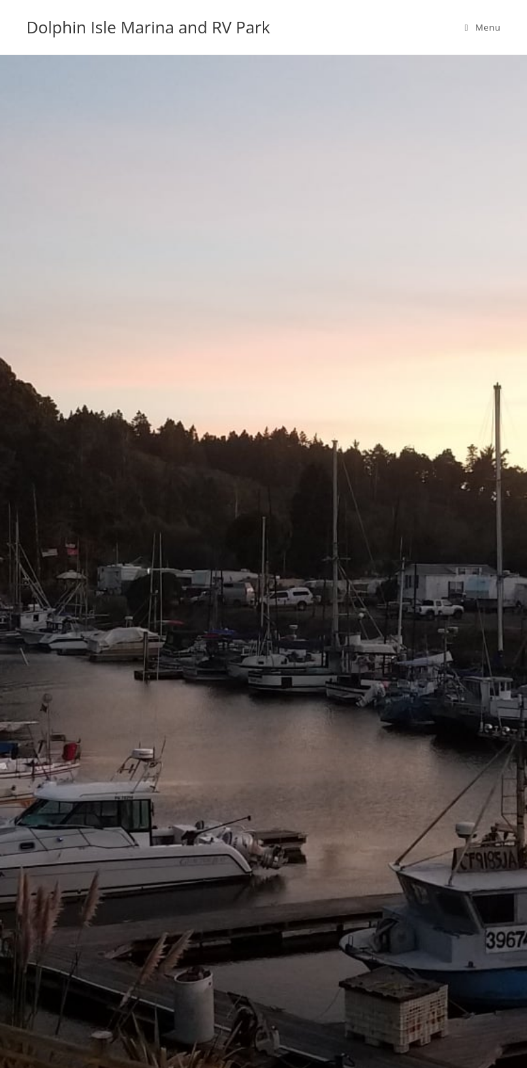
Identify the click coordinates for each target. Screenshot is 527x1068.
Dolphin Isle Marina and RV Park (148, 27)
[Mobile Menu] (483, 27)
